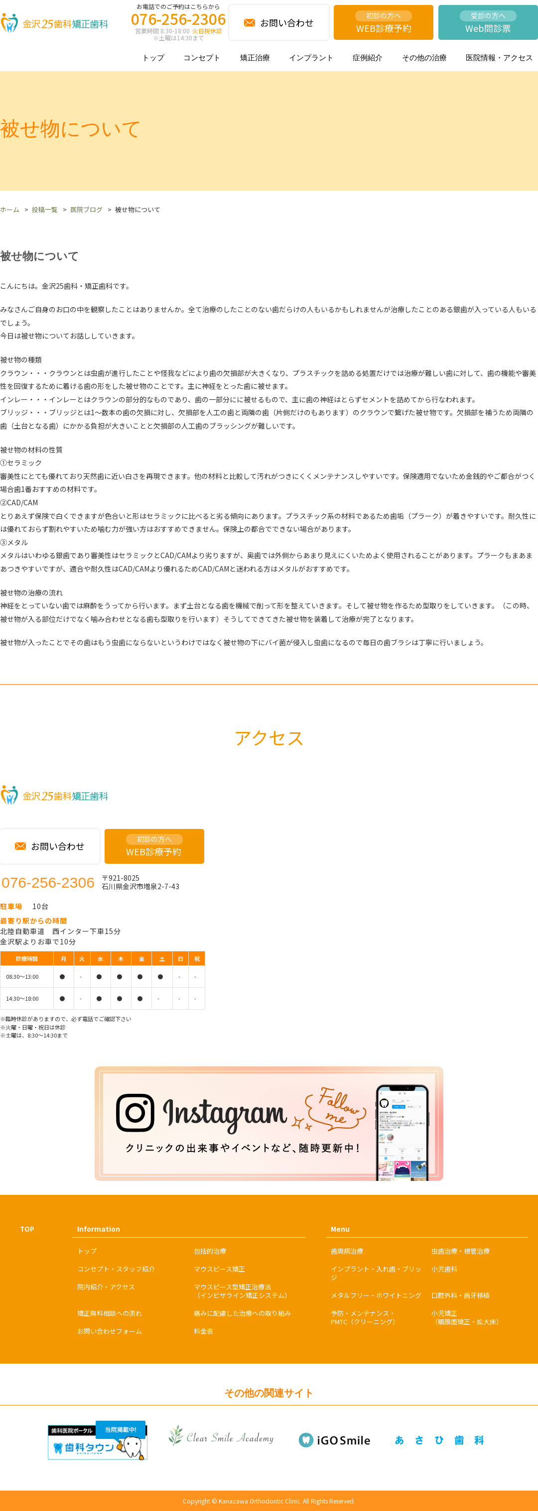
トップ (153, 57)
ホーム (9, 209)
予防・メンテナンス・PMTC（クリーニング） (365, 1317)
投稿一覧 (45, 209)
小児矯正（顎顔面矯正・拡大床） (467, 1317)
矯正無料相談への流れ (109, 1313)
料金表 (203, 1331)
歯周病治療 (347, 1251)
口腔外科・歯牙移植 (460, 1295)
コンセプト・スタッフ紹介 (116, 1269)
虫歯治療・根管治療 (460, 1251)
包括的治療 (210, 1251)
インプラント (311, 57)
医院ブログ (86, 209)
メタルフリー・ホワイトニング (376, 1295)
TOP (27, 1229)
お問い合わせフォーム (109, 1331)
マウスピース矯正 (219, 1269)
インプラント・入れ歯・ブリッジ (376, 1273)
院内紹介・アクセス (106, 1286)
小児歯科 (444, 1269)
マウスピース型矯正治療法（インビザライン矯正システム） (242, 1291)
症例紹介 (368, 57)
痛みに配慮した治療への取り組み (242, 1313)
